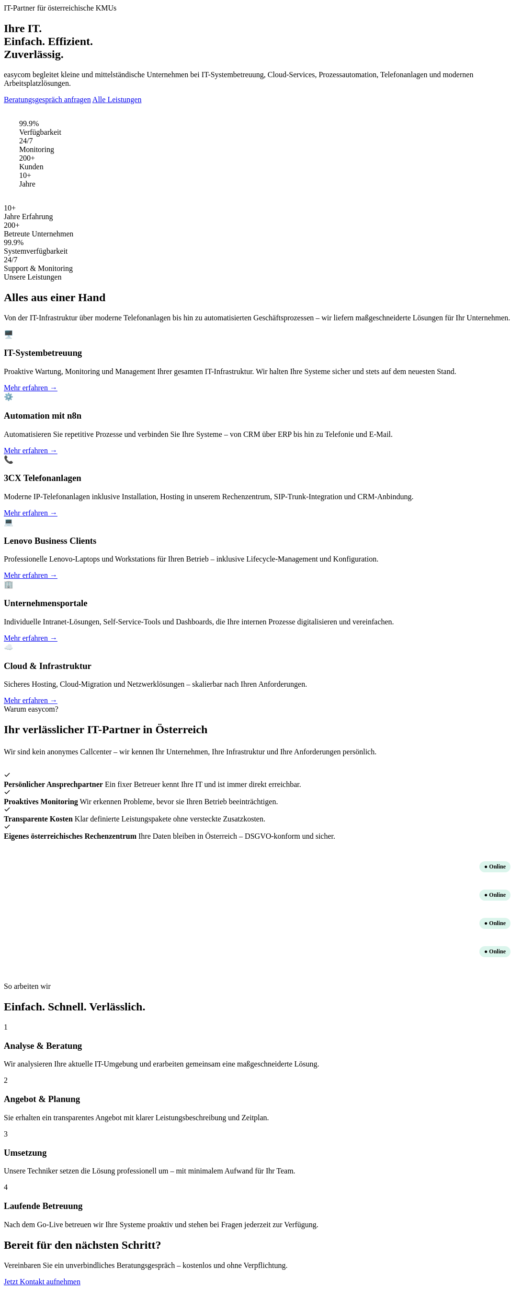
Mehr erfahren (30, 388)
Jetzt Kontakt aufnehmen (42, 1282)
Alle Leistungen (117, 99)
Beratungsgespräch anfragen (47, 99)
